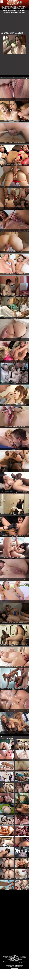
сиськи (3, 33)
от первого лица (19, 33)
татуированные (19, 32)
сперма (12, 32)
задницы (6, 32)
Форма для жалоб (19, 965)
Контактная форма (10, 965)
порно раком (9, 33)
